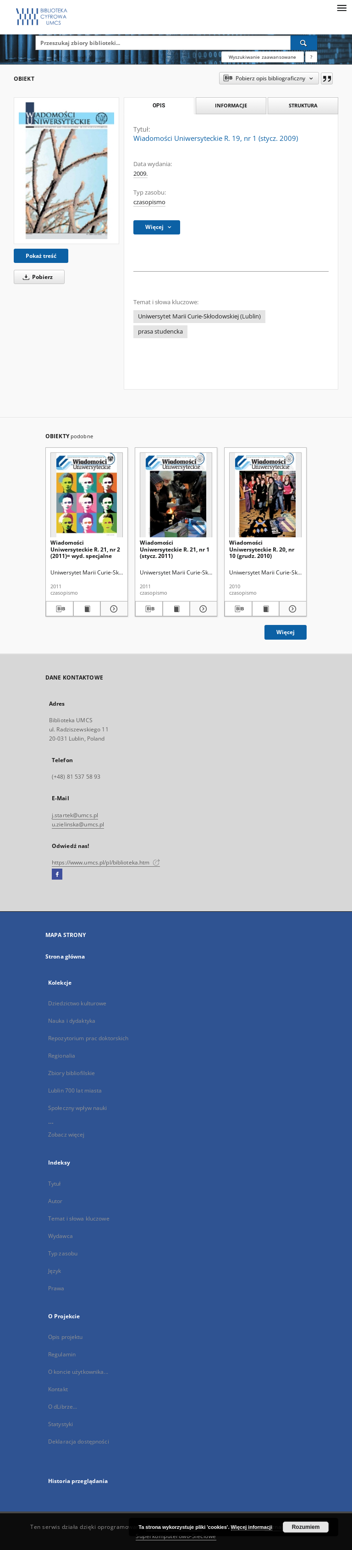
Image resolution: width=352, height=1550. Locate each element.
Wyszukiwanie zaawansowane (263, 57)
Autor (55, 1201)
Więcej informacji (251, 1527)
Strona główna (65, 956)
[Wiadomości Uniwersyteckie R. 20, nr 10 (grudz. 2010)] (265, 495)
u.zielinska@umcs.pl (78, 824)
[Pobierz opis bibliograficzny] (59, 609)
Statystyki (60, 1424)
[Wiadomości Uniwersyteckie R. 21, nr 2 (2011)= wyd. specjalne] (86, 495)
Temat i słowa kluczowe (79, 1218)
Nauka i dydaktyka (71, 1021)
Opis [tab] (159, 105)
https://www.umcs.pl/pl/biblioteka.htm (106, 862)
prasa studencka (160, 331)
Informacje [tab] (231, 105)
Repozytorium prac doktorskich (88, 1038)
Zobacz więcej (66, 1134)
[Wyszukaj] (304, 42)
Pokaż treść (41, 256)
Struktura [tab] (303, 105)
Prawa (56, 1288)
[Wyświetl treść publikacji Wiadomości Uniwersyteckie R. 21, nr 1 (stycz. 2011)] (176, 609)
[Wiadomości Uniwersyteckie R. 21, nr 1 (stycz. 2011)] (176, 495)
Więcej (285, 632)
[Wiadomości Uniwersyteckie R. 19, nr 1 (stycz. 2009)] (66, 170)
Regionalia (61, 1055)
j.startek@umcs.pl (75, 815)
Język (54, 1271)
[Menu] (341, 7)
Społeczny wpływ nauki (77, 1108)
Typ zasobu (62, 1253)
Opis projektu (65, 1337)
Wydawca (60, 1236)
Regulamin (62, 1354)
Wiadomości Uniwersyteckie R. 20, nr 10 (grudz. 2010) (261, 549)
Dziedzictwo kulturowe (77, 1003)
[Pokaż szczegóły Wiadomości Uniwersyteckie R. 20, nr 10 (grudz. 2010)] (291, 609)
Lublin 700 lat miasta (75, 1090)
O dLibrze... (62, 1407)
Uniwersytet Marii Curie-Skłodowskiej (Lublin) (199, 316)
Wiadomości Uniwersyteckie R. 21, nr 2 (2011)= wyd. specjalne (85, 549)
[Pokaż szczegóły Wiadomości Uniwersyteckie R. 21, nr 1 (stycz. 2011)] (202, 609)
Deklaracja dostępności (78, 1441)
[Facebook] (57, 874)
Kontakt (58, 1389)
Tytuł (54, 1184)
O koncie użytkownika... (78, 1372)
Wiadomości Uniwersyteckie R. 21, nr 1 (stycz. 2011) (174, 549)
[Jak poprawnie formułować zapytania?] (311, 56)
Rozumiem (306, 1527)
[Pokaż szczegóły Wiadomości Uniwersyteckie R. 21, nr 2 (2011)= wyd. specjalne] (112, 609)
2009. (140, 174)
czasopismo (149, 202)
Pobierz (36, 277)
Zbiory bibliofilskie (71, 1073)
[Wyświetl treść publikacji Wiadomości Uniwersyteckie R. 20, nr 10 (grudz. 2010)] (266, 609)
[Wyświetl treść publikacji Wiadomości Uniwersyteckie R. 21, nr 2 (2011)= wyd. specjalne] (87, 609)
